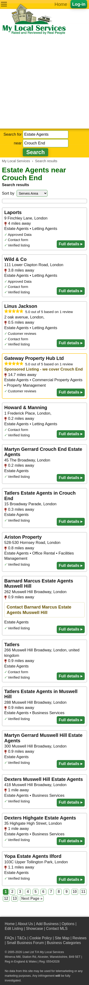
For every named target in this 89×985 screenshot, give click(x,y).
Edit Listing (14, 929)
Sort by (8, 193)
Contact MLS (56, 929)
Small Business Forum (25, 943)
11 (83, 892)
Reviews (79, 938)
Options (68, 924)
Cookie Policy (40, 938)
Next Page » (31, 898)
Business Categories (64, 943)
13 (15, 898)
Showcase (34, 929)
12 (6, 898)
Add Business (47, 924)
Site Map (62, 938)
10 (75, 892)
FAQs (9, 938)
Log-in (78, 4)
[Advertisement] (44, 81)
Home (61, 4)
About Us (25, 924)
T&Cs (21, 938)
